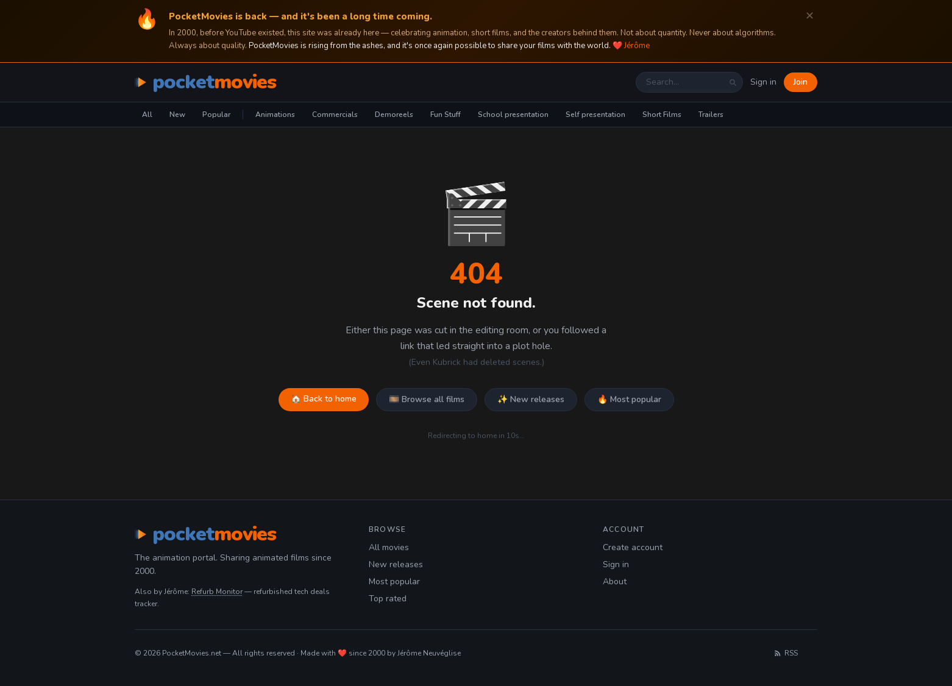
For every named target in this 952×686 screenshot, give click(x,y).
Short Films (661, 114)
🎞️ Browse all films (426, 399)
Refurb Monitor (217, 591)
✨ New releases (530, 399)
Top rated (388, 598)
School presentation (513, 114)
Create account (632, 547)
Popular (216, 114)
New (177, 114)
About (615, 581)
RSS (785, 653)
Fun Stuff (445, 114)
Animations (275, 114)
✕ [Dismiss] (809, 16)
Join (801, 82)
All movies (389, 547)
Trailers (710, 114)
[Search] (732, 82)
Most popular (394, 581)
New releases (396, 564)
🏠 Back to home (324, 399)
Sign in (763, 82)
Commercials (335, 114)
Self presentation (595, 114)
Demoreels (394, 114)
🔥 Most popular (629, 399)
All (147, 114)
